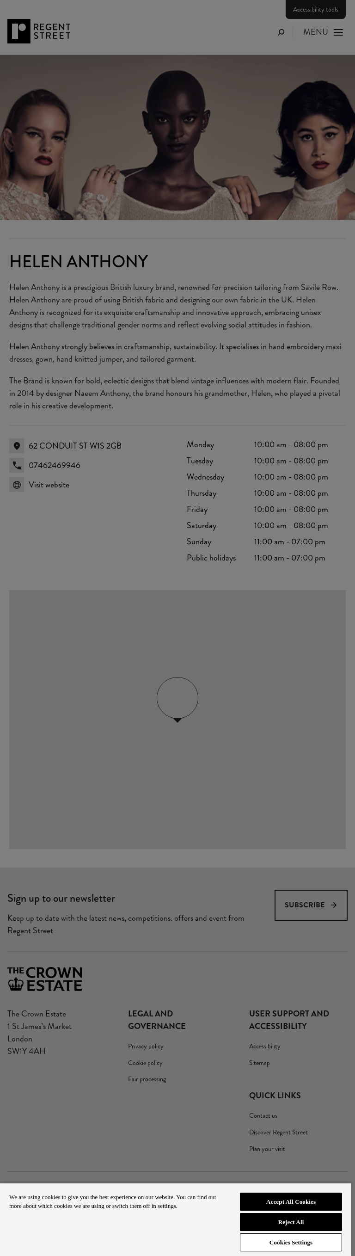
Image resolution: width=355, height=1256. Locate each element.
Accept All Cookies (291, 1201)
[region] (175, 1219)
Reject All (291, 1222)
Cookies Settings (290, 1242)
